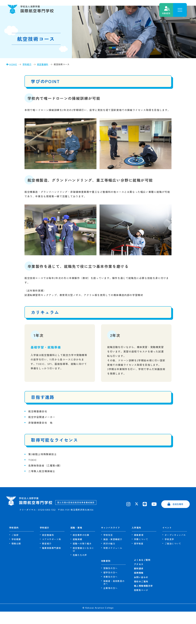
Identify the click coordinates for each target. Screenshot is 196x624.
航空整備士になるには (83, 561)
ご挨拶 (15, 547)
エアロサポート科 (51, 551)
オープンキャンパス (175, 547)
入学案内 (136, 540)
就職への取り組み (82, 556)
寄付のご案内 (141, 593)
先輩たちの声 (80, 567)
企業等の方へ (110, 600)
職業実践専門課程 (51, 560)
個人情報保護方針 (143, 598)
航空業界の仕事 (81, 547)
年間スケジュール (112, 560)
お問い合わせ (141, 589)
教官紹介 (47, 556)
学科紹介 (44, 540)
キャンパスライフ (110, 540)
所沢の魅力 (109, 556)
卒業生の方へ (110, 589)
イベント (167, 540)
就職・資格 (76, 540)
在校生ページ (141, 602)
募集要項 (138, 547)
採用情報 (138, 585)
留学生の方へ (110, 584)
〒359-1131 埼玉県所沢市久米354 (78, 526)
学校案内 (14, 540)
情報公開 (16, 556)
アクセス (138, 576)
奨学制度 (138, 556)
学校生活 (108, 547)
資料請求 (138, 580)
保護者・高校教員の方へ (114, 595)
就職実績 (77, 551)
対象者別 (106, 573)
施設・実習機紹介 (112, 551)
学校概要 (16, 551)
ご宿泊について (173, 556)
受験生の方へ (110, 580)
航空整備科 (48, 547)
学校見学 (169, 551)
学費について (141, 551)
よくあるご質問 (142, 572)
